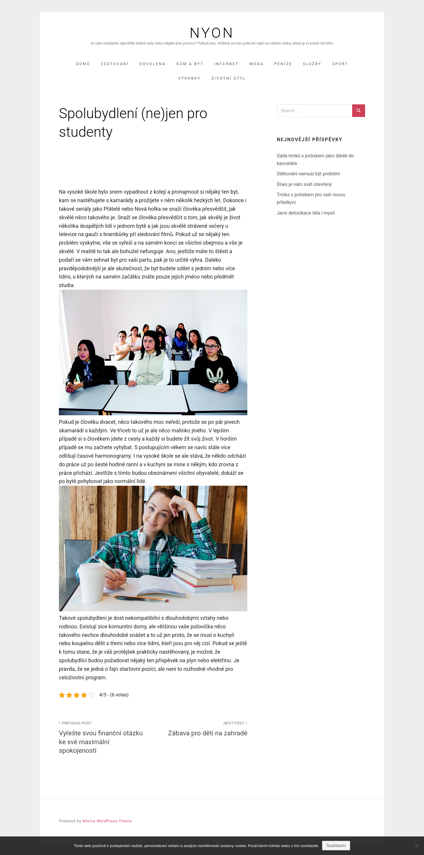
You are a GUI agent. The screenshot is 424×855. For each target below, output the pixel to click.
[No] (417, 846)
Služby (312, 64)
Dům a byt (190, 64)
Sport (340, 64)
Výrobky (189, 78)
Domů (83, 64)
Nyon (212, 33)
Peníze (283, 64)
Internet (226, 64)
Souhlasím (336, 845)
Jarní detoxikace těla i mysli (306, 213)
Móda (256, 64)
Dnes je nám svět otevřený (304, 184)
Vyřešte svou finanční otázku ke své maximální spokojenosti (103, 736)
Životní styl (228, 78)
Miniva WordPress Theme (107, 821)
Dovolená (152, 64)
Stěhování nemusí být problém (308, 174)
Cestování (115, 64)
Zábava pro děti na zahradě (203, 728)
